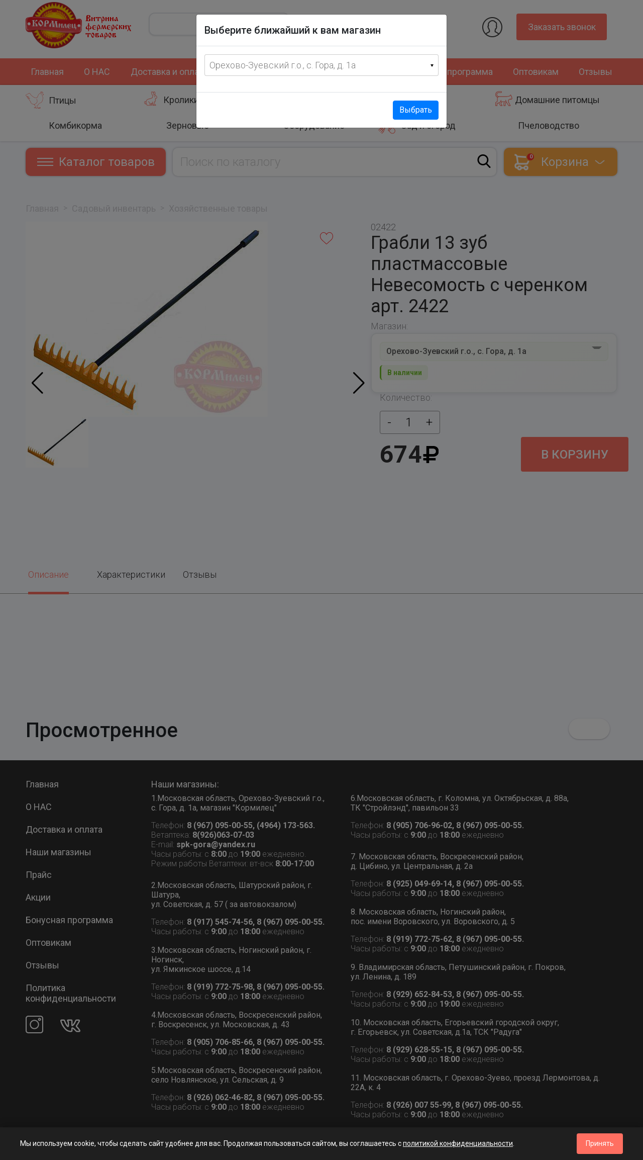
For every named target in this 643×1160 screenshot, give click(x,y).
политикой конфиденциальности (458, 1143)
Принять (600, 1143)
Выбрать (415, 110)
